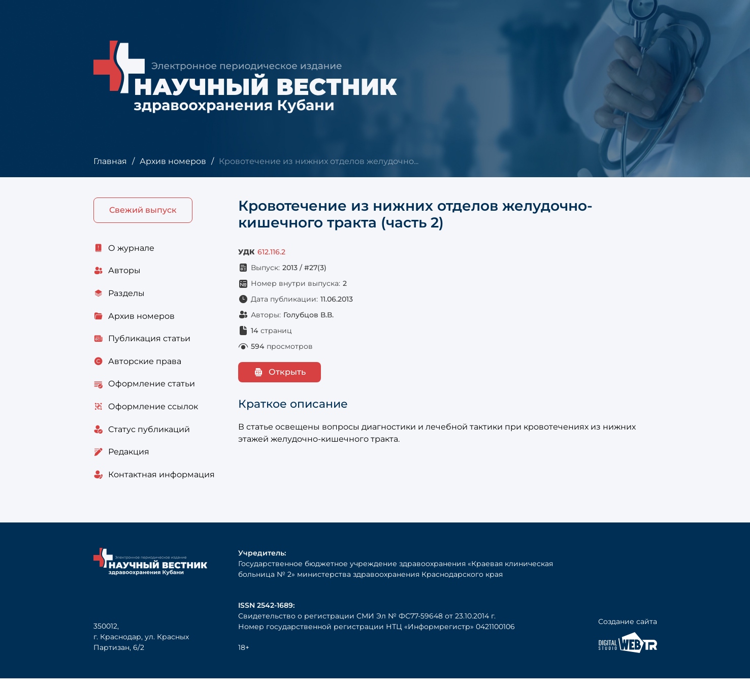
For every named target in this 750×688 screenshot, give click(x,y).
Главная (109, 161)
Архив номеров (172, 161)
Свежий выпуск (143, 210)
